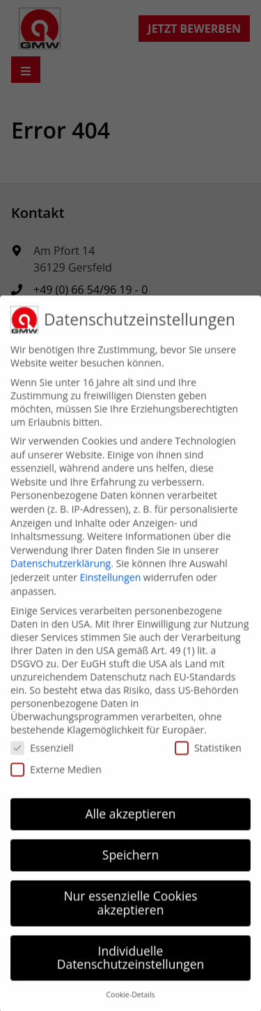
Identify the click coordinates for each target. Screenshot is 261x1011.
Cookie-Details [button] (130, 1003)
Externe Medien (56, 777)
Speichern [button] (130, 863)
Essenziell (42, 755)
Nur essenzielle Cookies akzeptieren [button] (130, 911)
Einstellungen (110, 586)
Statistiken (208, 755)
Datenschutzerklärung (60, 572)
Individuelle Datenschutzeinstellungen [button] (131, 965)
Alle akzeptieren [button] (130, 822)
